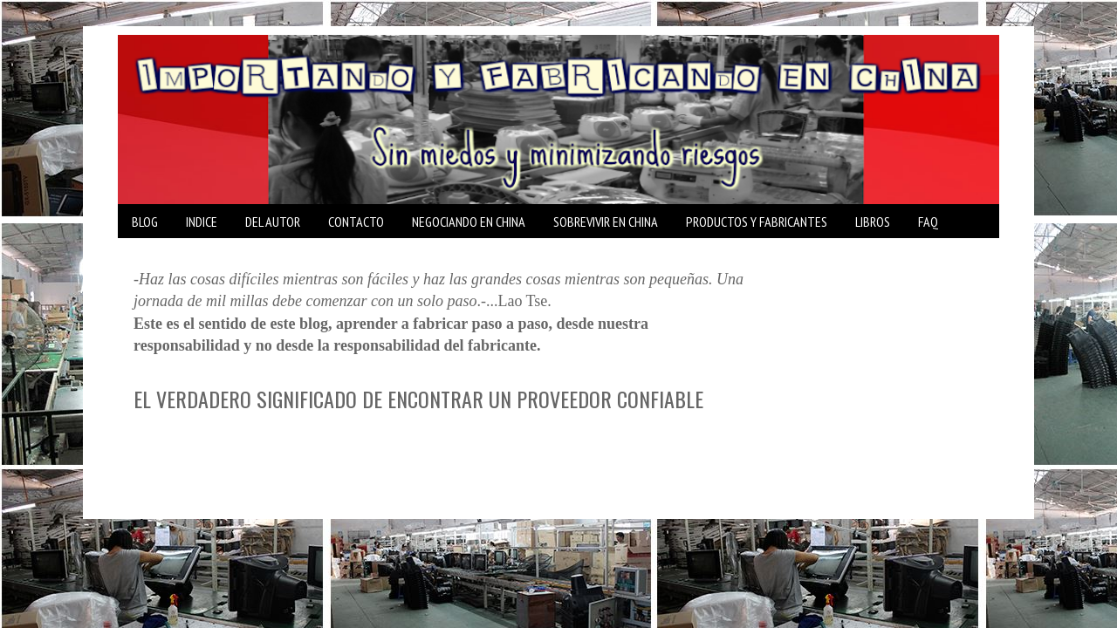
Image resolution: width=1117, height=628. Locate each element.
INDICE (201, 221)
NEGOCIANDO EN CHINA (468, 221)
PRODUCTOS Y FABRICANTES (756, 221)
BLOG (145, 221)
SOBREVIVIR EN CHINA (605, 221)
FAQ (928, 221)
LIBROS (872, 221)
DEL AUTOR (272, 221)
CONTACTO (356, 221)
